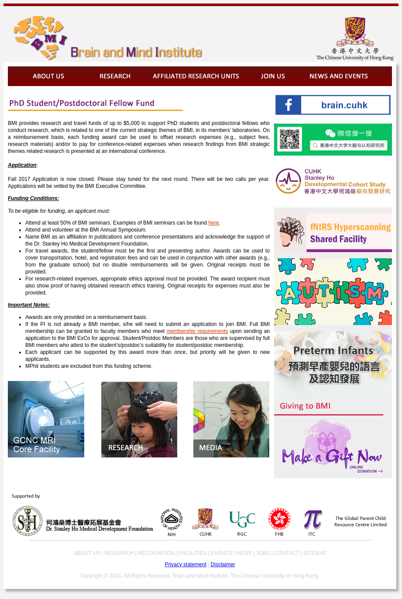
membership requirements (197, 331)
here (214, 223)
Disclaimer (223, 564)
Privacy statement (185, 564)
